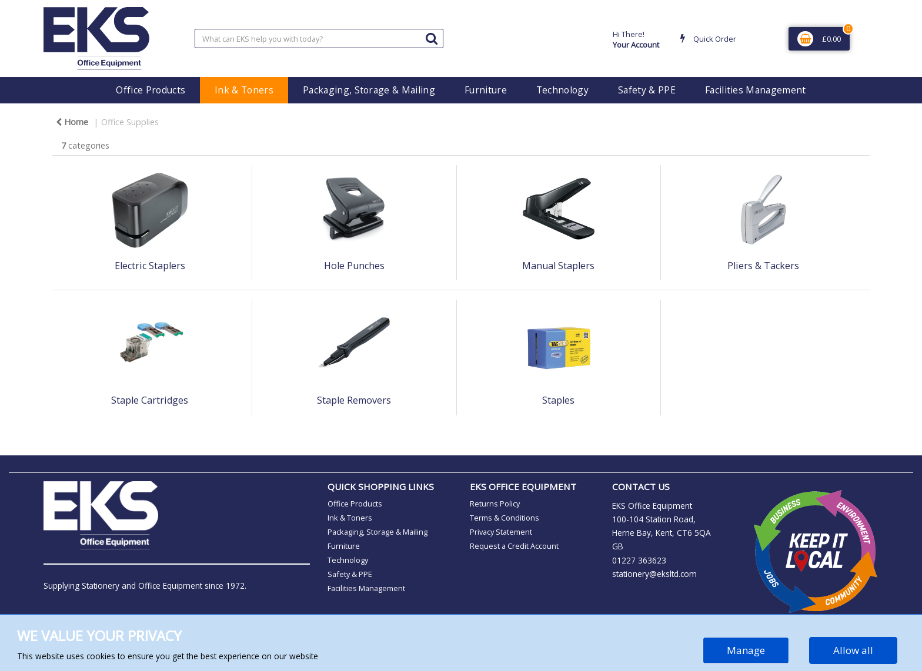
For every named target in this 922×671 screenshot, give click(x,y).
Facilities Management (755, 89)
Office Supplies (130, 122)
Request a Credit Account (514, 546)
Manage (746, 650)
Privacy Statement (501, 531)
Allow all (853, 650)
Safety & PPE (647, 89)
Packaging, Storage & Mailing (369, 89)
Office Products (150, 89)
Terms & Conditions (504, 517)
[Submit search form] (431, 38)
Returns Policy (495, 503)
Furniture (486, 89)
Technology (562, 89)
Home (72, 122)
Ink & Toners (244, 89)
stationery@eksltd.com (654, 573)
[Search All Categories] (319, 38)
